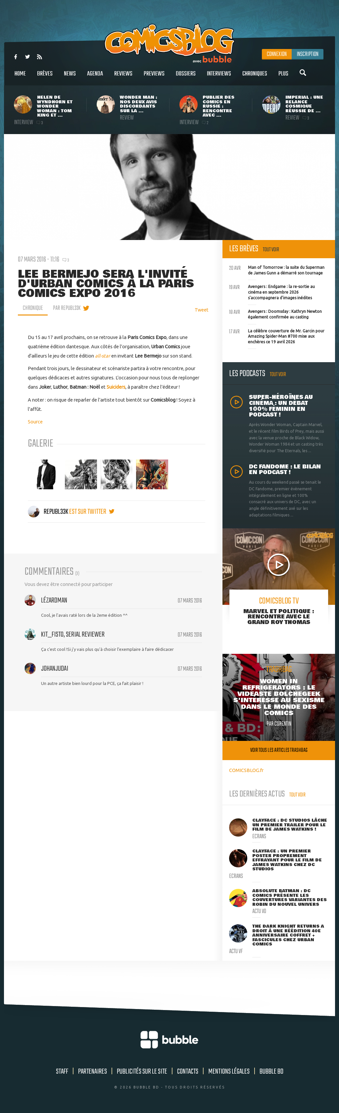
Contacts (187, 1072)
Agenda (95, 77)
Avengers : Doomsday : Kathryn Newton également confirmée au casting (275, 313)
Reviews (123, 77)
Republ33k (48, 512)
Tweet (202, 310)
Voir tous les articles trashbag (279, 750)
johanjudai (54, 669)
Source (35, 421)
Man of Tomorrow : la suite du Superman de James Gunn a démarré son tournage (276, 269)
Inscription (307, 54)
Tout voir (271, 249)
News (69, 77)
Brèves (44, 77)
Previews (154, 77)
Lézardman (54, 600)
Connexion (277, 54)
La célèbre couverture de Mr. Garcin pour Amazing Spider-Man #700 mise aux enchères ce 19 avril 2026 (276, 335)
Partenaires (92, 1072)
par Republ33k (67, 308)
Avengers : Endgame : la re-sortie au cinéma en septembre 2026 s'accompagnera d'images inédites (272, 291)
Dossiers (185, 77)
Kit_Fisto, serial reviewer (73, 635)
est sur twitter (92, 512)
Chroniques (255, 77)
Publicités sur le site (142, 1072)
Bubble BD (271, 1072)
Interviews (219, 77)
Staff (62, 1072)
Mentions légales (229, 1072)
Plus (283, 77)
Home (20, 77)
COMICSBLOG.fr (246, 770)
